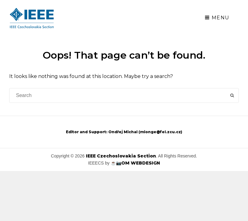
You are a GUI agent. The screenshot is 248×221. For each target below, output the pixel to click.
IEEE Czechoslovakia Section (121, 156)
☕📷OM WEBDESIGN (135, 163)
